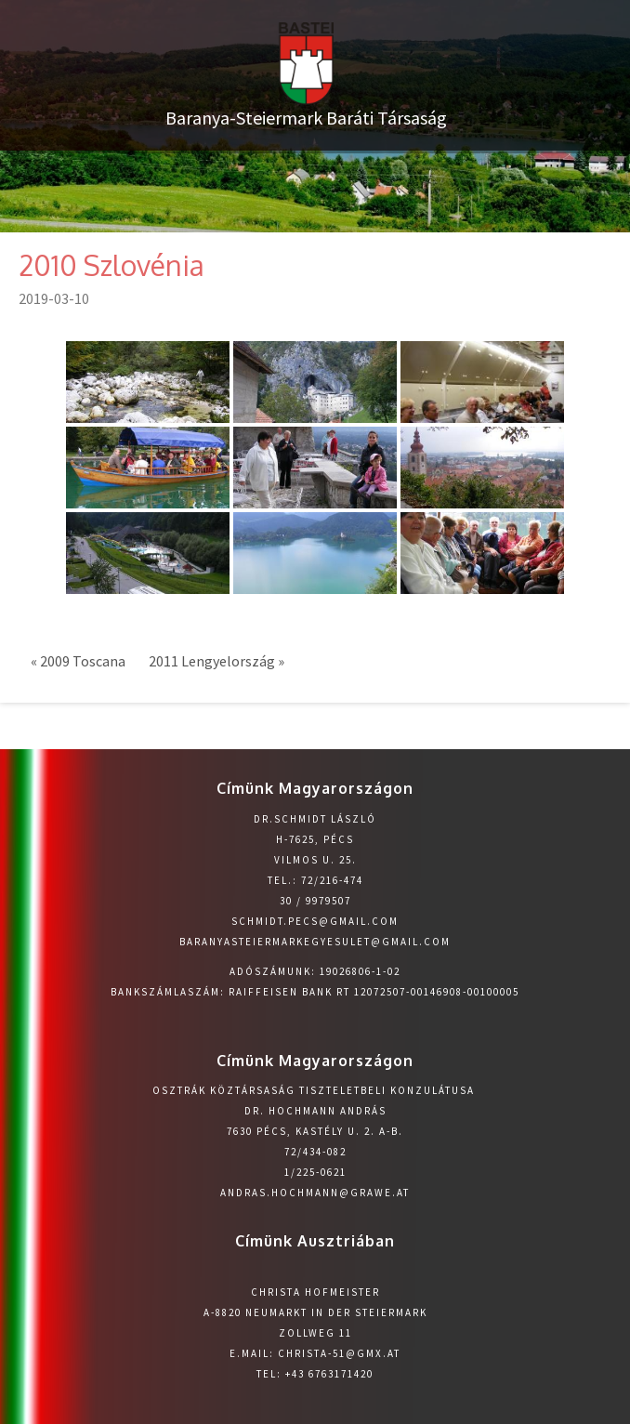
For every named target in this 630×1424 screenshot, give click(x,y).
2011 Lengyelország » (216, 661)
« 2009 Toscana (78, 661)
